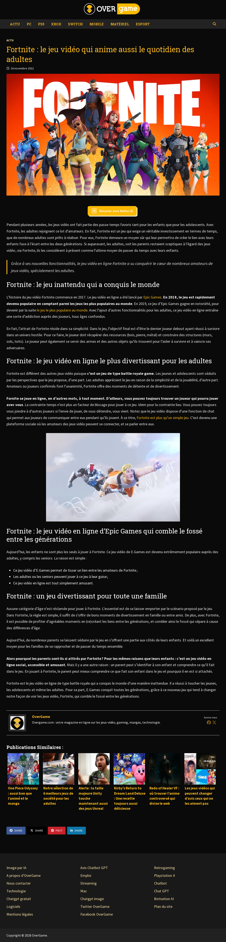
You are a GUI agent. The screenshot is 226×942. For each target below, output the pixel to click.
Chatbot (160, 883)
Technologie (16, 891)
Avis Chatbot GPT (94, 867)
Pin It (56, 830)
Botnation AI (164, 898)
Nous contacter (18, 883)
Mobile (97, 24)
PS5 (41, 24)
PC (29, 24)
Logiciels (13, 906)
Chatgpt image (92, 898)
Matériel (119, 24)
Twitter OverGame (94, 906)
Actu (15, 24)
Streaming (88, 883)
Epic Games (152, 297)
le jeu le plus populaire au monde (61, 310)
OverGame (41, 716)
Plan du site (163, 906)
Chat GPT (161, 891)
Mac (83, 891)
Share (16, 830)
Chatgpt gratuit (18, 898)
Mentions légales (19, 914)
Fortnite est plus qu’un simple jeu (163, 417)
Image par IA (16, 867)
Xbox (56, 24)
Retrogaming (164, 867)
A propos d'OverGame (23, 875)
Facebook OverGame (96, 914)
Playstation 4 (164, 875)
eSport (143, 24)
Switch (75, 24)
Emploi (85, 875)
